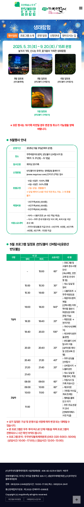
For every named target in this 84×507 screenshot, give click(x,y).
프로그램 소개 (27, 35)
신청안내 (54, 35)
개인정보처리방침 (14, 499)
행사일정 (12, 35)
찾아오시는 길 (69, 35)
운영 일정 (42, 35)
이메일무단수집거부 (34, 499)
